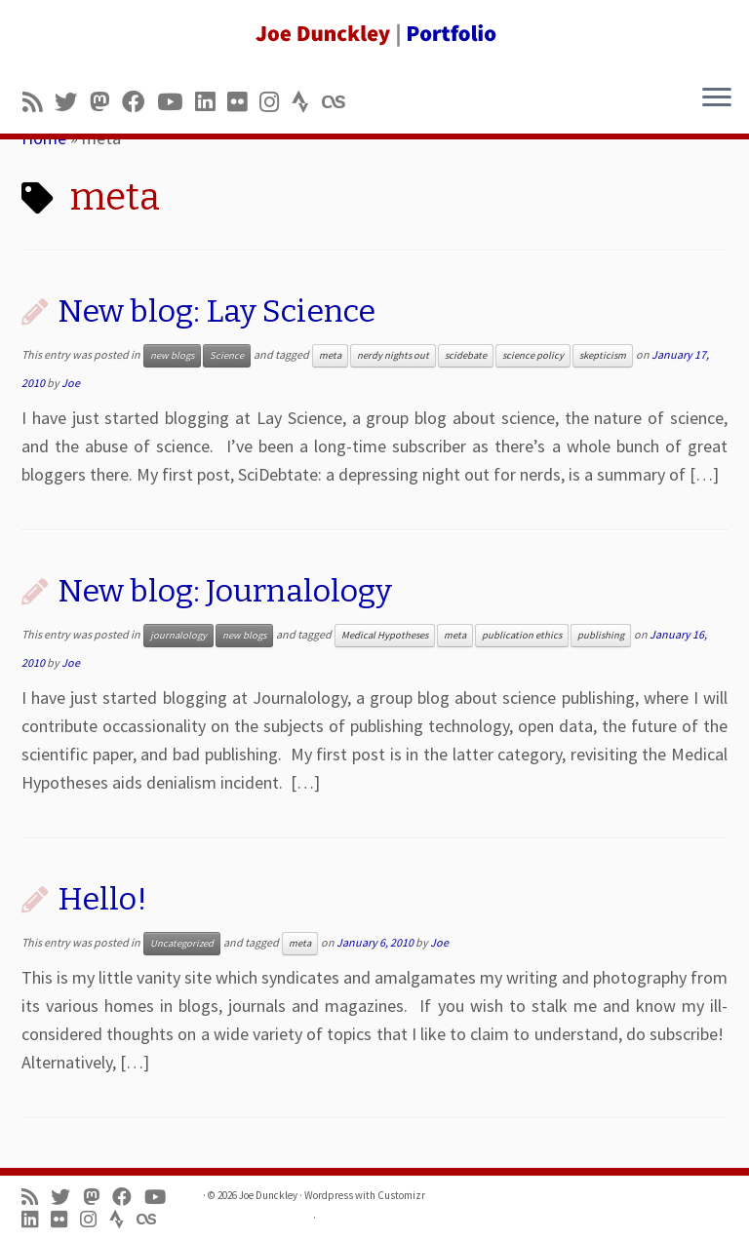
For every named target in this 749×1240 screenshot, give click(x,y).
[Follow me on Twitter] (72, 102)
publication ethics (522, 635)
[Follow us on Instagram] (275, 102)
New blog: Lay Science (216, 310)
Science (227, 355)
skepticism (602, 355)
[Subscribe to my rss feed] (38, 102)
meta (330, 355)
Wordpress (328, 1195)
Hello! (102, 898)
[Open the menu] (716, 98)
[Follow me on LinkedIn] (211, 102)
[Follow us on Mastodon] (106, 102)
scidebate (466, 355)
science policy (533, 355)
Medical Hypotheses (384, 635)
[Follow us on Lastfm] (339, 102)
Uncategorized (182, 943)
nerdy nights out (393, 355)
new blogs (172, 355)
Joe (70, 382)
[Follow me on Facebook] (139, 102)
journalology (178, 635)
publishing (600, 635)
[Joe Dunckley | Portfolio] (374, 34)
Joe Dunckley (268, 1195)
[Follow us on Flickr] (243, 102)
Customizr (401, 1195)
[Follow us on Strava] (307, 102)
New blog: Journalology (225, 590)
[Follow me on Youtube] (176, 102)
